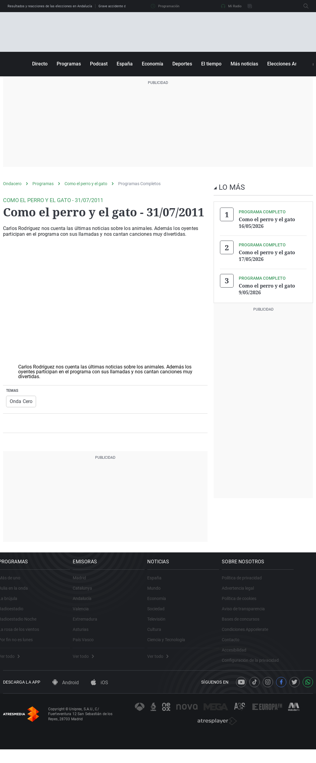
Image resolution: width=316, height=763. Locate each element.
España (125, 64)
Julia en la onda (17, 594)
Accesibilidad (256, 656)
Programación (165, 6)
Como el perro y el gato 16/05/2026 (267, 222)
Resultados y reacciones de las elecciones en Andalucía (50, 6)
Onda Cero (20, 401)
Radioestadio (15, 615)
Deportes (182, 64)
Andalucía (93, 604)
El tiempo (211, 64)
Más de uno (14, 584)
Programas (69, 64)
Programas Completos (139, 183)
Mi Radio (231, 6)
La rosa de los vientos (23, 635)
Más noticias (244, 64)
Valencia (92, 615)
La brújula (12, 604)
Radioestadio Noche (22, 625)
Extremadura (96, 625)
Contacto (253, 646)
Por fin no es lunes (20, 646)
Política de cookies (261, 604)
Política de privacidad (264, 584)
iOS (99, 696)
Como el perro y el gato (86, 183)
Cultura (171, 635)
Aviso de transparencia (266, 615)
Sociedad (172, 615)
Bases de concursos (263, 625)
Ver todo (13, 663)
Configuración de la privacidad (272, 666)
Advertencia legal (260, 594)
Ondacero (12, 183)
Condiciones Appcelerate (267, 635)
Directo (40, 64)
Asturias (91, 635)
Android (65, 696)
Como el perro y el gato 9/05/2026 (267, 286)
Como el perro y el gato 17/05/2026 (267, 254)
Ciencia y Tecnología (183, 646)
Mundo (171, 594)
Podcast (99, 64)
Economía (152, 64)
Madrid (90, 584)
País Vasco (94, 646)
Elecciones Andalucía (290, 64)
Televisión (173, 625)
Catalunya (93, 594)
